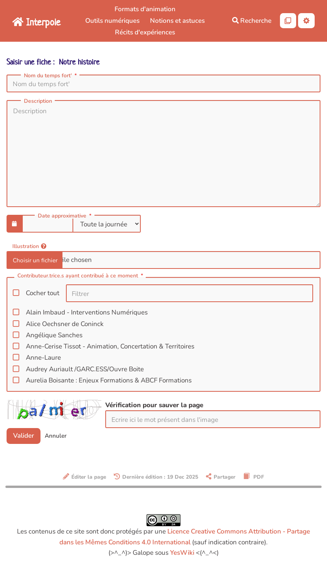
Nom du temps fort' (51, 75)
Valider (23, 435)
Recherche (251, 20)
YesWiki (182, 552)
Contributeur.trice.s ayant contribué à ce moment (81, 276)
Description (38, 101)
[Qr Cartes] (288, 20)
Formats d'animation (145, 9)
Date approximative (65, 216)
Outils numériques (112, 20)
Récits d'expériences (145, 32)
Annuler (56, 436)
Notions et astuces (177, 20)
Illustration (29, 246)
